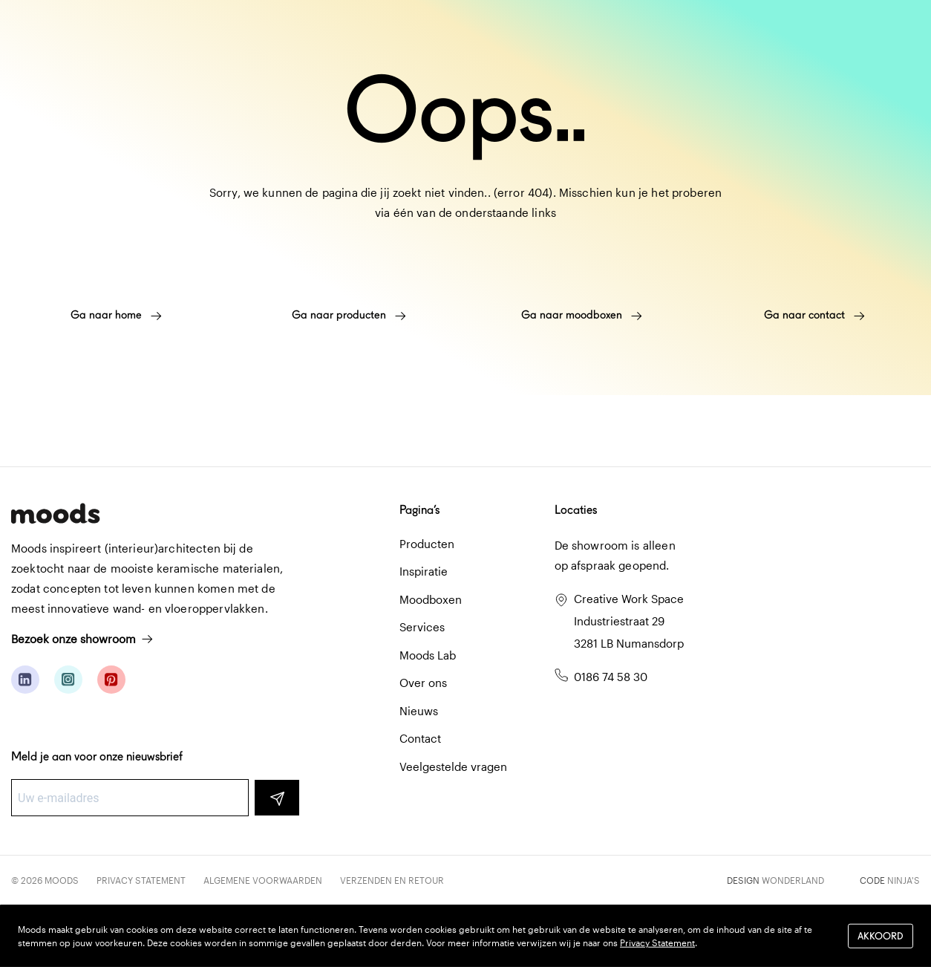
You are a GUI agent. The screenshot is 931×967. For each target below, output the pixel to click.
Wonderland (793, 880)
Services (422, 627)
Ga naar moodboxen (581, 315)
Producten (426, 543)
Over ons (423, 682)
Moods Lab (427, 655)
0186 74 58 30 (610, 676)
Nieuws (418, 710)
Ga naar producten (349, 315)
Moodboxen (430, 599)
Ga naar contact (814, 315)
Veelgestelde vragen (453, 766)
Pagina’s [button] (419, 510)
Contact (420, 738)
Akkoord (881, 935)
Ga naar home (116, 315)
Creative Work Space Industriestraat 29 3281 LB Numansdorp (629, 621)
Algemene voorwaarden (262, 880)
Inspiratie (423, 571)
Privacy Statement (141, 880)
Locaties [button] (576, 510)
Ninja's (903, 880)
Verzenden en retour (392, 880)
